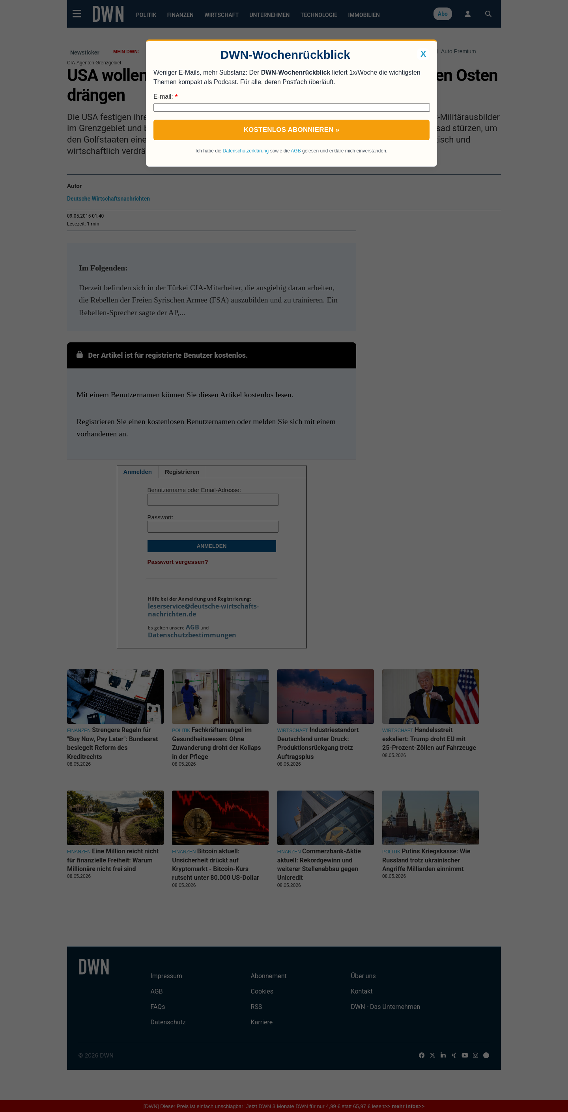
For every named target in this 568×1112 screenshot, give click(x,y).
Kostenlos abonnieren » (292, 129)
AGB (296, 151)
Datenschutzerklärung (246, 151)
